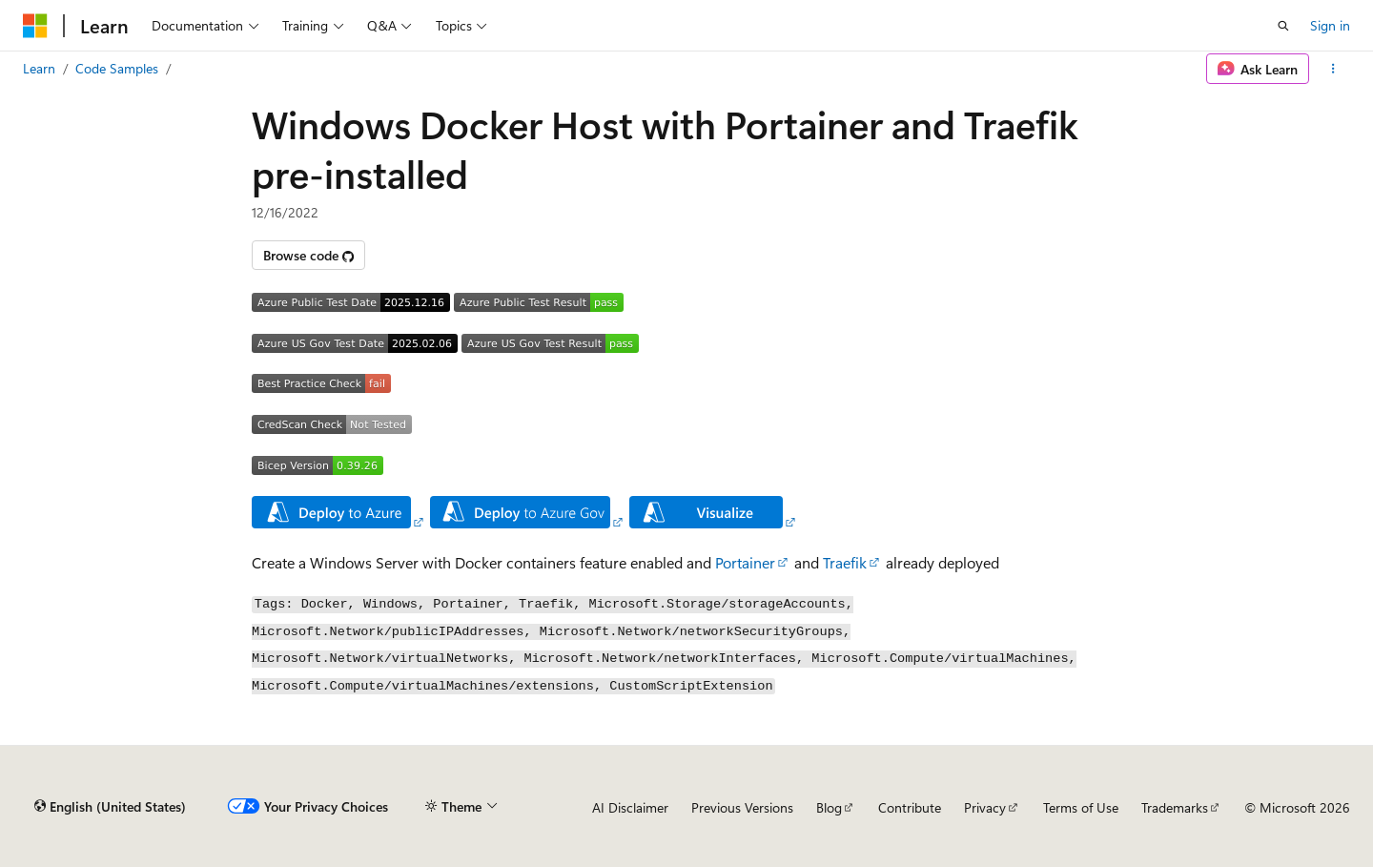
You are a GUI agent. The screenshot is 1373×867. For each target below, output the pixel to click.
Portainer (745, 562)
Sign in (1330, 25)
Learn (39, 68)
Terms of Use (1080, 807)
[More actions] (1333, 68)
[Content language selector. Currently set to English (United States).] (110, 807)
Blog (829, 807)
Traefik (845, 562)
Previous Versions (742, 807)
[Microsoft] (35, 25)
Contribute (909, 807)
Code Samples (116, 68)
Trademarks (1174, 807)
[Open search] (1283, 26)
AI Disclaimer (630, 807)
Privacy (985, 807)
